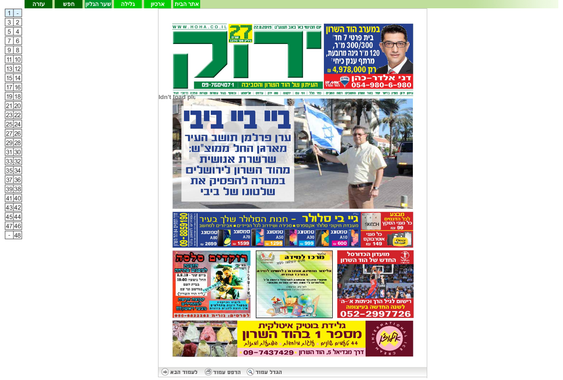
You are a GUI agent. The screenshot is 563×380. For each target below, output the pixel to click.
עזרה (38, 4)
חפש (69, 4)
